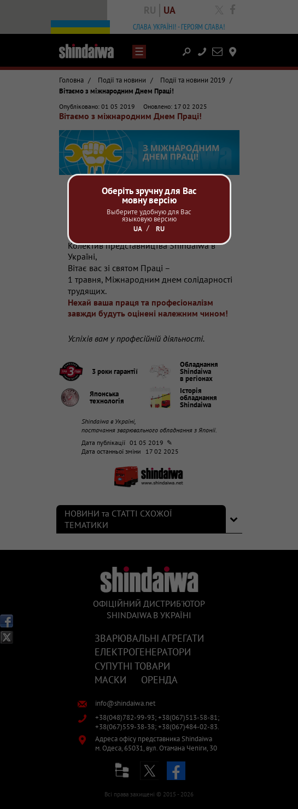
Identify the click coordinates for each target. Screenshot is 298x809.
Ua (137, 228)
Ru (160, 228)
